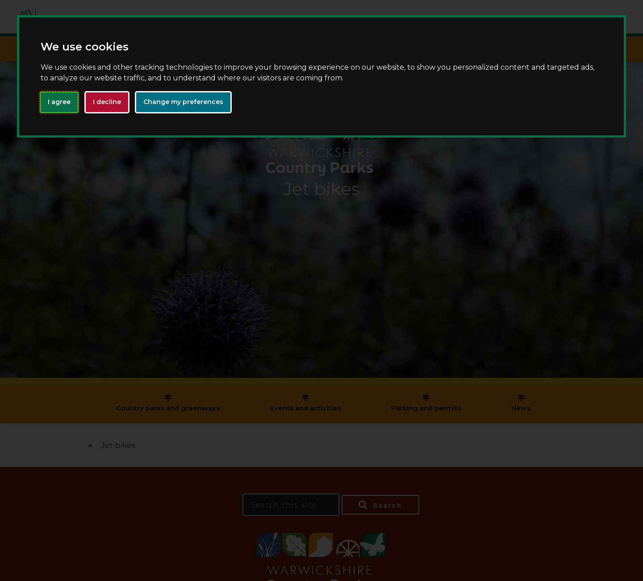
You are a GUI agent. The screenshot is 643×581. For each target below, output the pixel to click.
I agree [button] (59, 102)
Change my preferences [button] (183, 102)
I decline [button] (107, 102)
